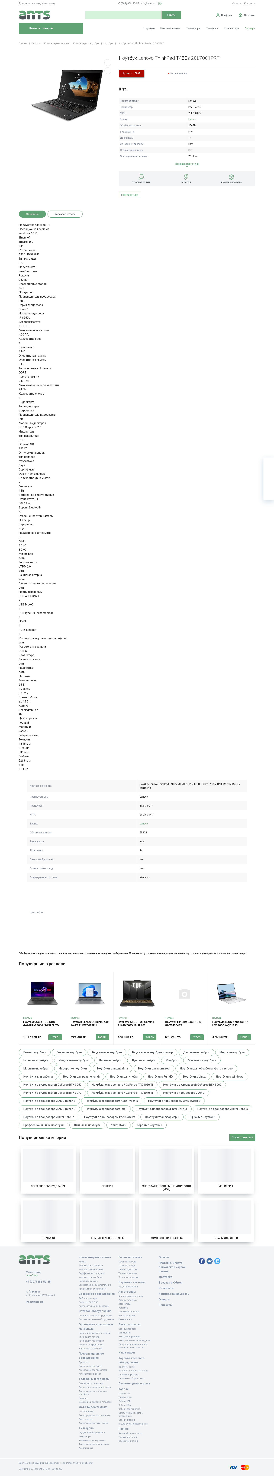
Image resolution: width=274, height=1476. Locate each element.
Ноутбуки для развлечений (81, 1076)
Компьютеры (231, 28)
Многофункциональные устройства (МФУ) (166, 1188)
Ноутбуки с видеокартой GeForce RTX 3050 (52, 1084)
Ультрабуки (118, 1125)
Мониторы (226, 1186)
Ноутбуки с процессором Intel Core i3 (162, 1109)
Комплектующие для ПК (107, 1238)
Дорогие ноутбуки (232, 1052)
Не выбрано (33, 1275)
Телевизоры (193, 28)
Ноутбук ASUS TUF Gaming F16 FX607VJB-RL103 (136, 1023)
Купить (55, 1037)
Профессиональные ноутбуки (43, 1125)
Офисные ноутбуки (202, 1117)
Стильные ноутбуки (87, 1125)
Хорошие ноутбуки (149, 1125)
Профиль (226, 15)
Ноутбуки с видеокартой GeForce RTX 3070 (52, 1092)
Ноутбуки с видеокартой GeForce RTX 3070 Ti (122, 1092)
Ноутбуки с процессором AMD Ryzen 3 (49, 1101)
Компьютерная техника (167, 1238)
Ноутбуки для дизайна (112, 1068)
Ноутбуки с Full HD (160, 1076)
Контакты (249, 3)
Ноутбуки (149, 28)
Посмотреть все (242, 1137)
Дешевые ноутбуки (196, 1052)
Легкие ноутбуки (110, 1060)
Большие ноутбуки (69, 1052)
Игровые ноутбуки (35, 1060)
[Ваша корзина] (268, 462)
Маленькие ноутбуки (202, 1060)
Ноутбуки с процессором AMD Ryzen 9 (49, 1109)
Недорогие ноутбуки (73, 1068)
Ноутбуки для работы (38, 1076)
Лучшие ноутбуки (143, 1060)
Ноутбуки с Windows (229, 1076)
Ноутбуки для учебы (124, 1076)
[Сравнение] (268, 484)
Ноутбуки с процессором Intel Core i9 (109, 1117)
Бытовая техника (170, 28)
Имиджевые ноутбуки (74, 1060)
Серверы (250, 28)
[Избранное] (268, 473)
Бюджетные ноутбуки (107, 1052)
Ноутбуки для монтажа (154, 1068)
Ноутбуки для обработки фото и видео (206, 1068)
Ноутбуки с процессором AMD (183, 1092)
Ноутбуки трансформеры (162, 1117)
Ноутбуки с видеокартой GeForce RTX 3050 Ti (122, 1084)
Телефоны (212, 28)
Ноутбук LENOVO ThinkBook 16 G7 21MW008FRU (89, 1023)
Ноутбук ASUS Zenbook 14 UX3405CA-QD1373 (230, 1023)
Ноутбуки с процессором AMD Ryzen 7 (174, 1101)
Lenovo (192, 119)
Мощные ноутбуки (36, 1068)
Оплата (236, 3)
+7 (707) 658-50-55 (128, 3)
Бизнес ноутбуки (34, 1052)
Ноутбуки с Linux (194, 1076)
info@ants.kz (148, 3)
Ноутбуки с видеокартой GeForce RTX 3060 (192, 1084)
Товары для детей (225, 1238)
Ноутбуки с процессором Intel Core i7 (48, 1117)
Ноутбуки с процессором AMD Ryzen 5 (112, 1101)
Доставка (249, 15)
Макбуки (172, 1060)
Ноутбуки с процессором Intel (106, 1109)
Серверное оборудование (48, 1186)
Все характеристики (187, 163)
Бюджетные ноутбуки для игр (152, 1052)
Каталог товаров (37, 28)
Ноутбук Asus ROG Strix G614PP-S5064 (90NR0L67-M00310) (41, 1025)
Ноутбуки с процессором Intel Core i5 (222, 1109)
